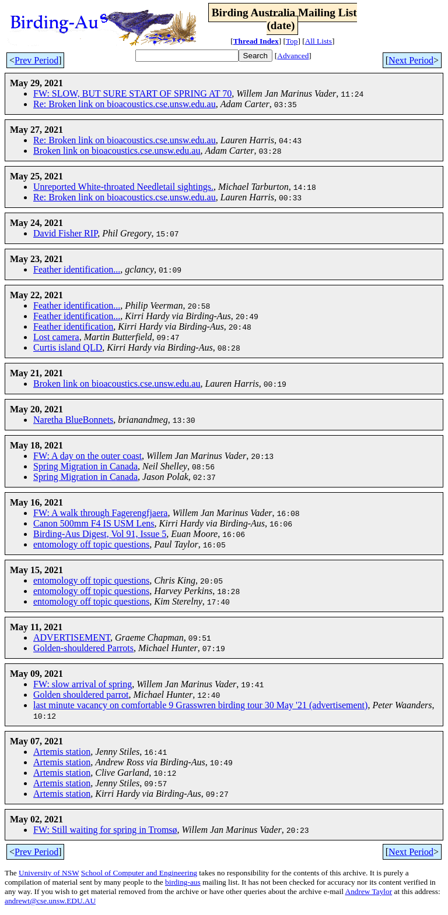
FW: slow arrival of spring (82, 684)
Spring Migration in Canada (85, 466)
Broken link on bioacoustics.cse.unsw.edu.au (116, 151)
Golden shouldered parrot (81, 695)
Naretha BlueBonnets (73, 420)
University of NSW (49, 872)
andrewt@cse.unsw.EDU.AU (50, 900)
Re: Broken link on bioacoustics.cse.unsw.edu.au (124, 104)
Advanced (293, 55)
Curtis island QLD (67, 347)
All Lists (318, 41)
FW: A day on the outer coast (87, 456)
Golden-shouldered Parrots (83, 648)
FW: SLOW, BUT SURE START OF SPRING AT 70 (132, 93)
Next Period (410, 60)
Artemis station (61, 752)
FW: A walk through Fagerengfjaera (100, 513)
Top (292, 41)
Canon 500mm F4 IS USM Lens (94, 523)
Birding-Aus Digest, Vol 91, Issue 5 (99, 534)
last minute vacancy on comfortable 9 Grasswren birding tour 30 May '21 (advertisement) (200, 705)
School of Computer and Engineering (139, 872)
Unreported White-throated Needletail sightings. (123, 187)
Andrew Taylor (369, 891)
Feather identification (73, 326)
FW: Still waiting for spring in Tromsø (105, 830)
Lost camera (56, 337)
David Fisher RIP (65, 233)
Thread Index (256, 41)
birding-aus (183, 882)
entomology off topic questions (91, 544)
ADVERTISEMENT (71, 637)
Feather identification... (76, 269)
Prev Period (36, 60)
